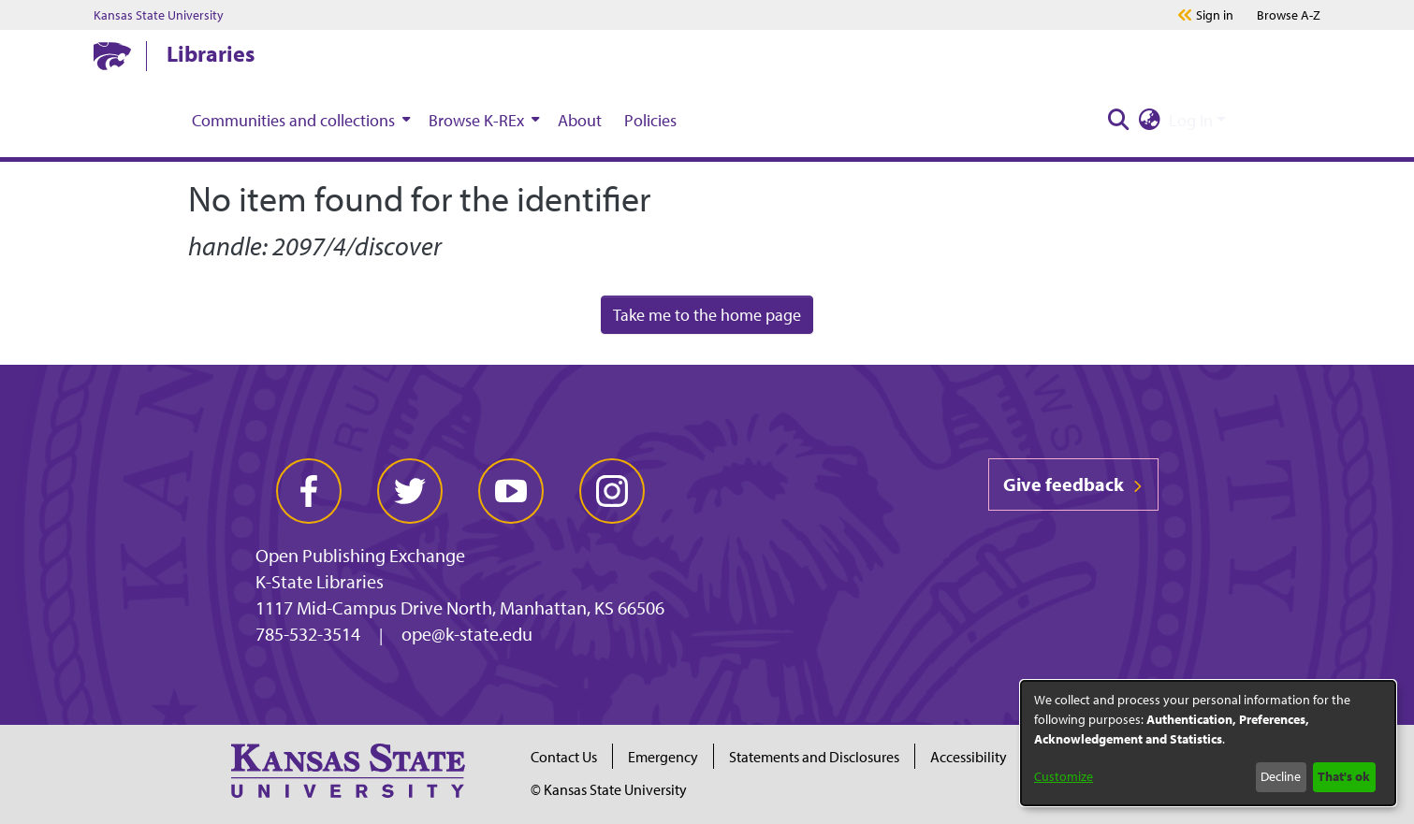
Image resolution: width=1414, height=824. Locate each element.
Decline (1281, 776)
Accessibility (968, 756)
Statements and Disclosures (814, 756)
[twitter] (410, 491)
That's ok (1344, 776)
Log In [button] (1193, 120)
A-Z (1288, 15)
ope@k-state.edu (466, 633)
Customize (1063, 776)
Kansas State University (159, 14)
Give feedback (1073, 484)
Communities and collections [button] (293, 120)
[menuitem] (299, 119)
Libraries (211, 53)
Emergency (663, 756)
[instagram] (612, 491)
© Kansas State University (609, 789)
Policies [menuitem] (650, 120)
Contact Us (564, 756)
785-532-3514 (307, 633)
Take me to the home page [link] (707, 314)
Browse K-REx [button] (476, 120)
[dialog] (1208, 743)
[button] (1118, 120)
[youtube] (511, 491)
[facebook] (309, 491)
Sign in (1214, 14)
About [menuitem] (580, 120)
